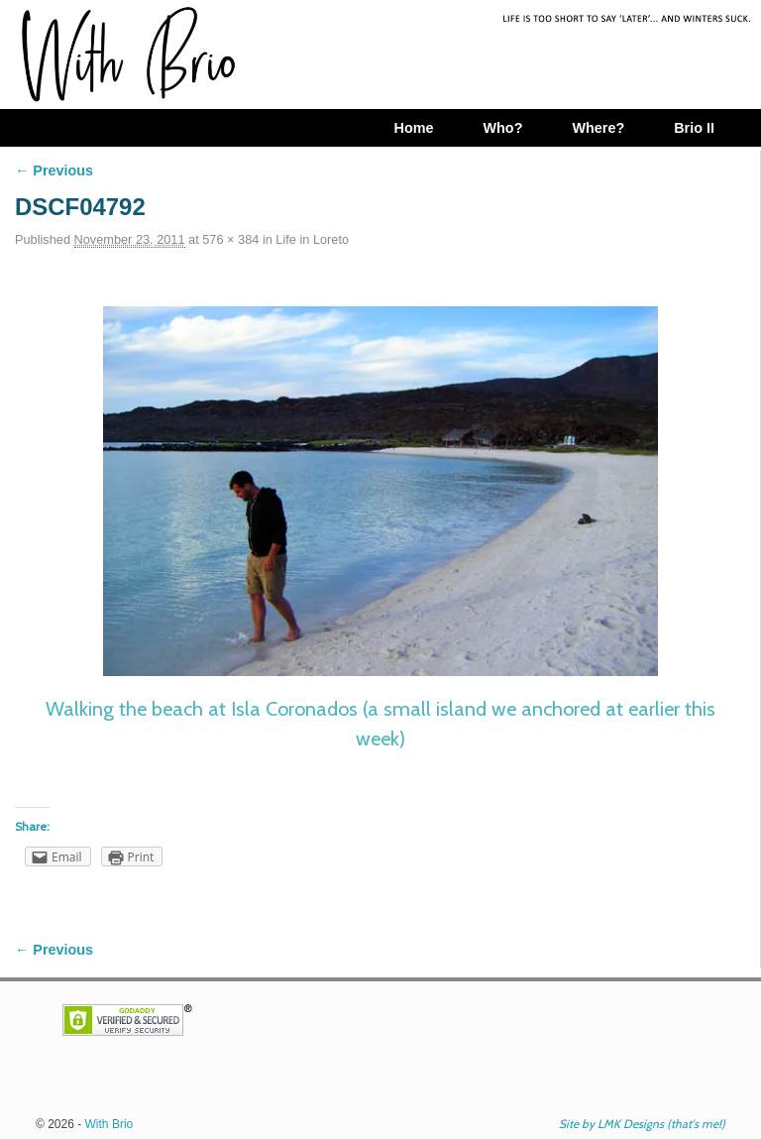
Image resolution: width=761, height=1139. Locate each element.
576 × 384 (230, 239)
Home (413, 128)
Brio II (694, 128)
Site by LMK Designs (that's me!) (642, 1123)
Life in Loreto (312, 239)
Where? (598, 128)
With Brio (109, 1124)
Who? (502, 128)
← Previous (54, 170)
